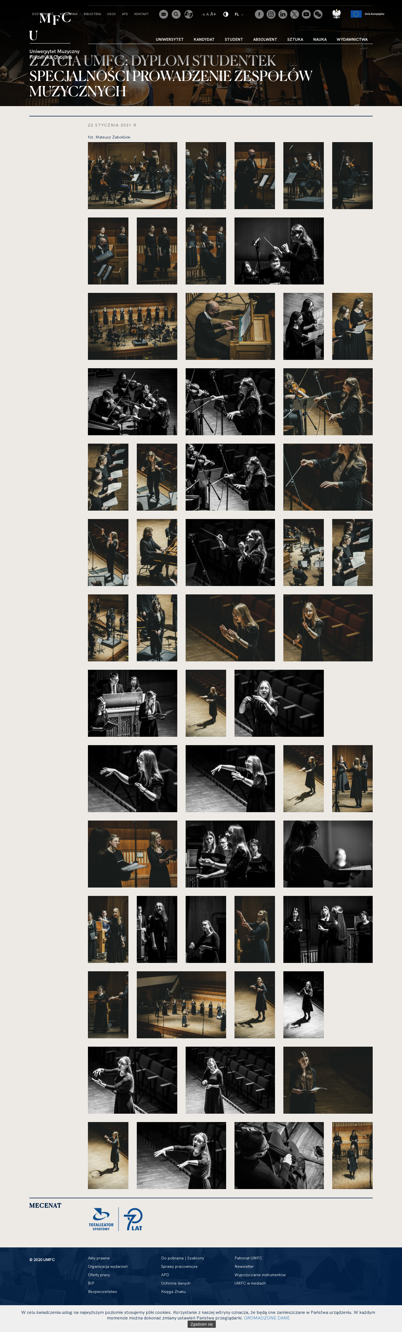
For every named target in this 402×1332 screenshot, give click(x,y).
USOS (111, 14)
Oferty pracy (99, 1274)
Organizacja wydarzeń (108, 1266)
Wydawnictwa (352, 39)
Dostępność (43, 14)
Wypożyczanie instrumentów (260, 1274)
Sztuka (295, 39)
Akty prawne (99, 1258)
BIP (91, 1283)
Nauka (320, 39)
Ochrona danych (175, 1283)
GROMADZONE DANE (267, 1318)
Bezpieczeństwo (102, 1291)
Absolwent (265, 39)
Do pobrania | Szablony (182, 1258)
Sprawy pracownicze (179, 1266)
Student (234, 39)
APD (125, 14)
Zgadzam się (201, 1324)
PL (239, 14)
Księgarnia (69, 14)
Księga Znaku (173, 1291)
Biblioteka (92, 14)
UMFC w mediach (250, 1283)
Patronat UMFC (248, 1258)
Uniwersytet (170, 39)
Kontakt (141, 14)
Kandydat (204, 39)
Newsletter (244, 1266)
